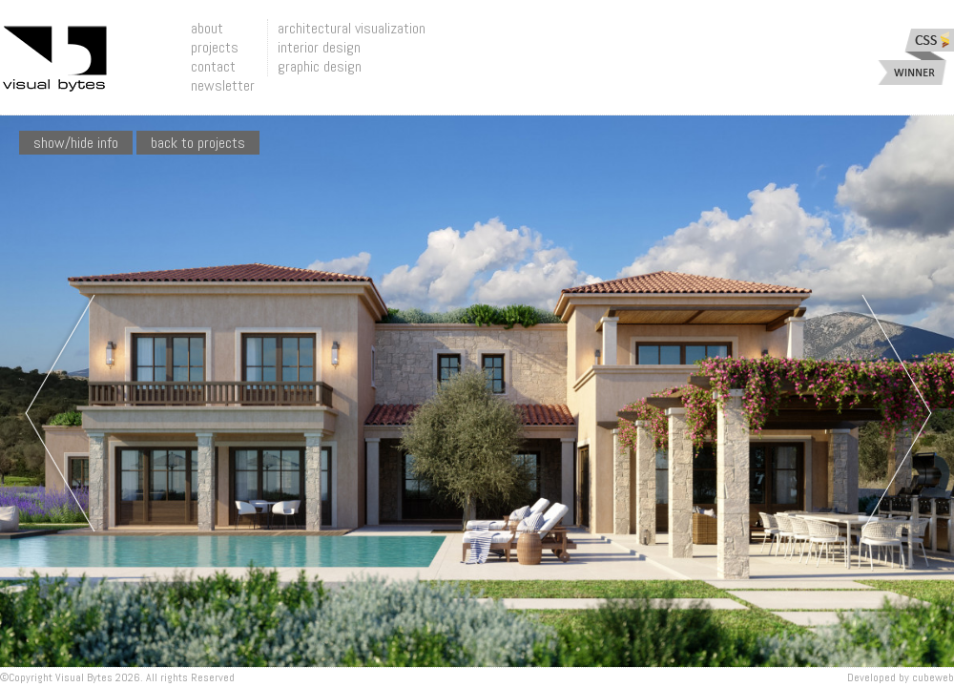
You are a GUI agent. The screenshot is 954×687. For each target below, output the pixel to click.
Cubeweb (933, 677)
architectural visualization (351, 28)
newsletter (223, 85)
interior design (319, 47)
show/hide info (75, 143)
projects (214, 47)
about (207, 28)
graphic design (320, 66)
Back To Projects (198, 143)
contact (213, 66)
